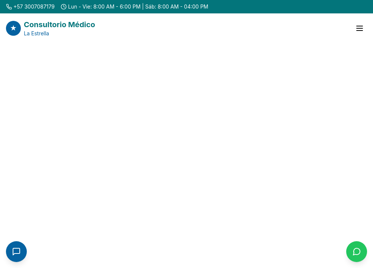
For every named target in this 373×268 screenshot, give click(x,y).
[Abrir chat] (16, 251)
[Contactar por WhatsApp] (356, 251)
